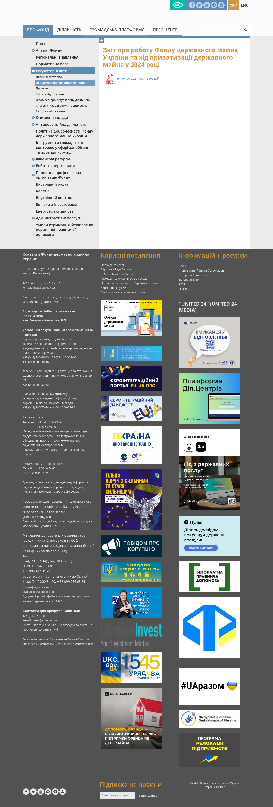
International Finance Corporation (201, 270)
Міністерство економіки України (123, 292)
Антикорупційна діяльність (59, 124)
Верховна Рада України (117, 269)
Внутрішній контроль (56, 197)
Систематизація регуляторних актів (62, 106)
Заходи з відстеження (51, 111)
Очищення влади (50, 117)
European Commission (194, 275)
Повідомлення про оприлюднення (61, 83)
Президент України (114, 265)
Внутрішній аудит (52, 184)
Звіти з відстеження (50, 94)
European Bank (189, 279)
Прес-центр (165, 30)
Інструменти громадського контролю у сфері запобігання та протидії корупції (64, 147)
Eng (245, 5)
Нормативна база (52, 63)
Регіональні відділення (57, 57)
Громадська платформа (117, 30)
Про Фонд (38, 30)
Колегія (43, 190)
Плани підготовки (49, 77)
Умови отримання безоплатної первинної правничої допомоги (64, 229)
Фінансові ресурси (51, 158)
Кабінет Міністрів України (118, 274)
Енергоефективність (55, 211)
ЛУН (182, 284)
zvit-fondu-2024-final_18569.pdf (138, 78)
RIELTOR (184, 289)
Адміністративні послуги (57, 218)
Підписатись (148, 795)
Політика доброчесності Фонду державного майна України (64, 133)
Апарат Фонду (47, 50)
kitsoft (221, 787)
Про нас (43, 43)
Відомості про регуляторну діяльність (63, 100)
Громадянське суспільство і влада (124, 278)
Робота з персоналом (53, 165)
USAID (183, 266)
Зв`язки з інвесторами (56, 204)
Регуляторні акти (49, 70)
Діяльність (69, 30)
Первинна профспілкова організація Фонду (56, 175)
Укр (233, 5)
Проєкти (42, 88)
